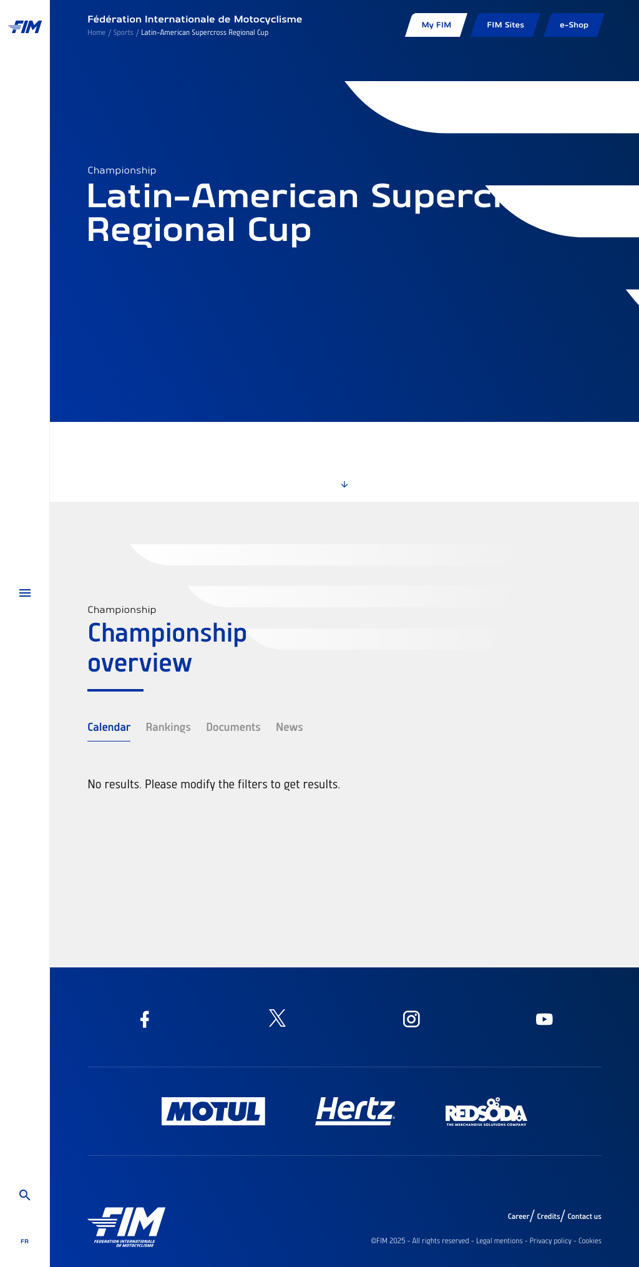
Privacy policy (551, 1241)
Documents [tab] (233, 726)
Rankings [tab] (168, 726)
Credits (548, 1216)
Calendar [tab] (108, 726)
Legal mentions (499, 1241)
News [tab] (289, 726)
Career (519, 1216)
